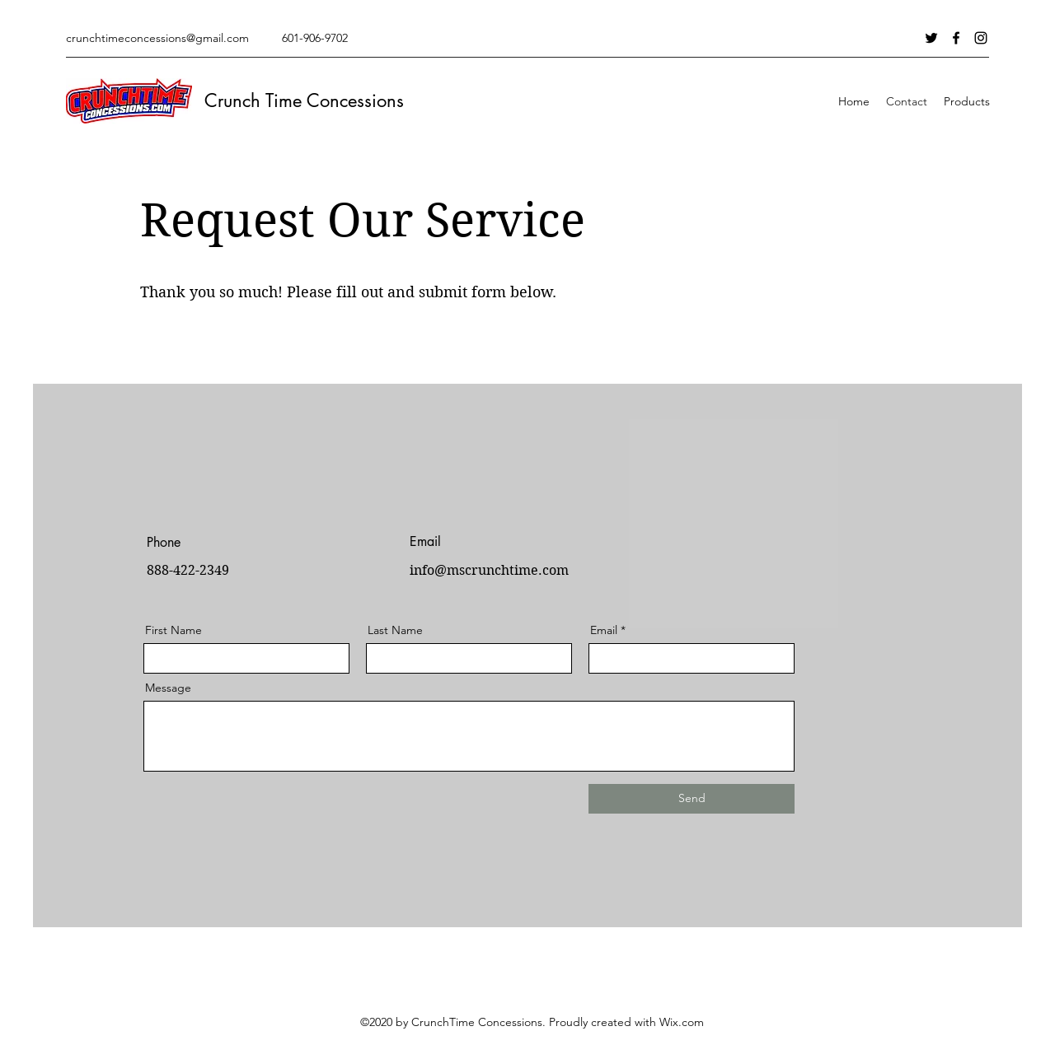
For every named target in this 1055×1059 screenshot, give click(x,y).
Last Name (395, 630)
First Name (173, 630)
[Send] (691, 799)
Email (603, 630)
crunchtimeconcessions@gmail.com (157, 37)
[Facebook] (956, 38)
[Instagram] (981, 38)
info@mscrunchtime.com (489, 570)
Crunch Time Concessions (304, 100)
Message (168, 687)
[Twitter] (931, 38)
